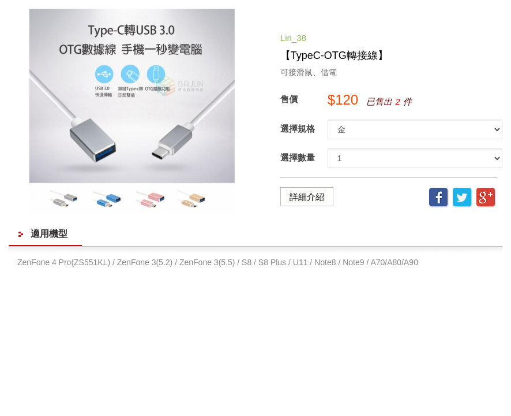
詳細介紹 (307, 197)
